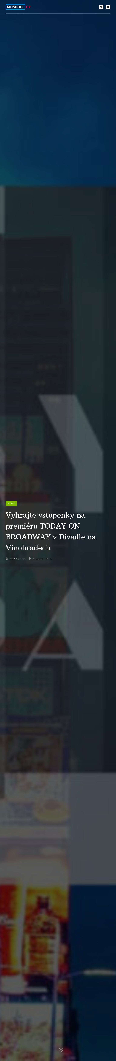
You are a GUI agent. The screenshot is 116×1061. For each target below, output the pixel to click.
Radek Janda (16, 558)
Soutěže (11, 503)
